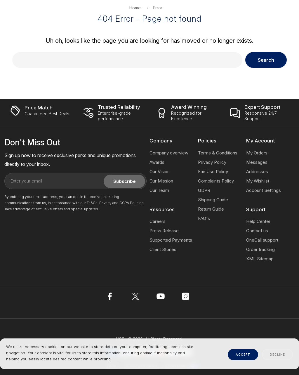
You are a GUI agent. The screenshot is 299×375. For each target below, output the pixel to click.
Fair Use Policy (213, 172)
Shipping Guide (213, 200)
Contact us (257, 231)
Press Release (164, 231)
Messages (256, 162)
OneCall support (262, 240)
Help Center (258, 221)
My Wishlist (257, 181)
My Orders (256, 153)
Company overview (169, 153)
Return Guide (211, 209)
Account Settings (263, 190)
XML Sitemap (260, 259)
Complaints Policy (216, 181)
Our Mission (161, 181)
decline (277, 354)
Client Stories (163, 249)
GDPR (204, 190)
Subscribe (124, 181)
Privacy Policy (212, 162)
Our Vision (160, 172)
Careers (158, 221)
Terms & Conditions (217, 153)
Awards (157, 162)
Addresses (257, 172)
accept (243, 354)
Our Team (159, 190)
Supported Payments (171, 240)
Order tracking (260, 249)
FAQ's (204, 218)
